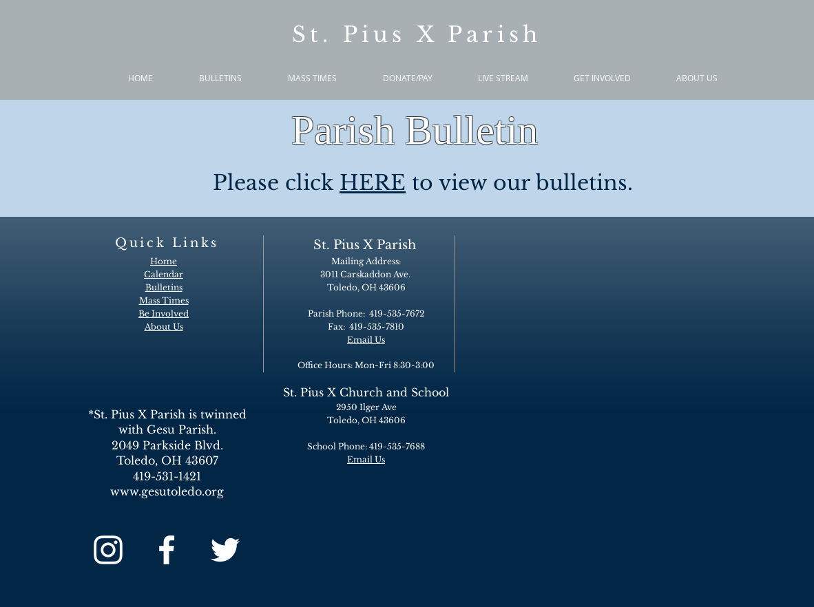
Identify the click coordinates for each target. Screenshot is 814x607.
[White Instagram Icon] (108, 550)
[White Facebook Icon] (166, 550)
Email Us (366, 459)
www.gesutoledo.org (167, 491)
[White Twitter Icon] (225, 550)
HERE (373, 182)
